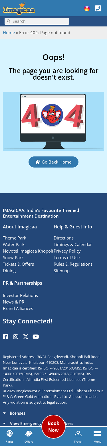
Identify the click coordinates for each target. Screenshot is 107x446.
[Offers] (29, 433)
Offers (29, 441)
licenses (17, 413)
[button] (53, 413)
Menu (97, 441)
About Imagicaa (20, 227)
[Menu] (97, 433)
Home (9, 32)
